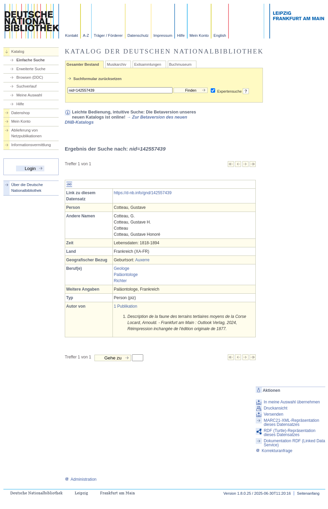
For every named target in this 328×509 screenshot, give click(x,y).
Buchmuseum (180, 64)
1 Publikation (125, 306)
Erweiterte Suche (30, 69)
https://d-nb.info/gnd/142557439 (143, 192)
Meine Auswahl (29, 95)
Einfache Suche (30, 60)
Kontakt (71, 35)
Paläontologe (126, 274)
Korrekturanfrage (274, 450)
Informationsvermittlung (31, 145)
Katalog (17, 51)
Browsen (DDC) (29, 77)
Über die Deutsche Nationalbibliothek (27, 187)
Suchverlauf (26, 86)
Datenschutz (138, 35)
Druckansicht (275, 408)
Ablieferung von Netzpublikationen (26, 133)
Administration (80, 479)
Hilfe (180, 35)
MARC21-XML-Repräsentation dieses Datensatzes (291, 422)
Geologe (121, 268)
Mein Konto (199, 35)
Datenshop (20, 113)
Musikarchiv (116, 64)
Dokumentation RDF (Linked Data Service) (294, 442)
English (219, 35)
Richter (120, 280)
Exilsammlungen (147, 64)
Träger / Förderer (108, 35)
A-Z (86, 35)
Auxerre (142, 260)
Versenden (273, 414)
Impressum (162, 35)
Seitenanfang (308, 493)
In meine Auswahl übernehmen (292, 402)
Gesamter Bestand (82, 64)
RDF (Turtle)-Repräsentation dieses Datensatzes (289, 432)
